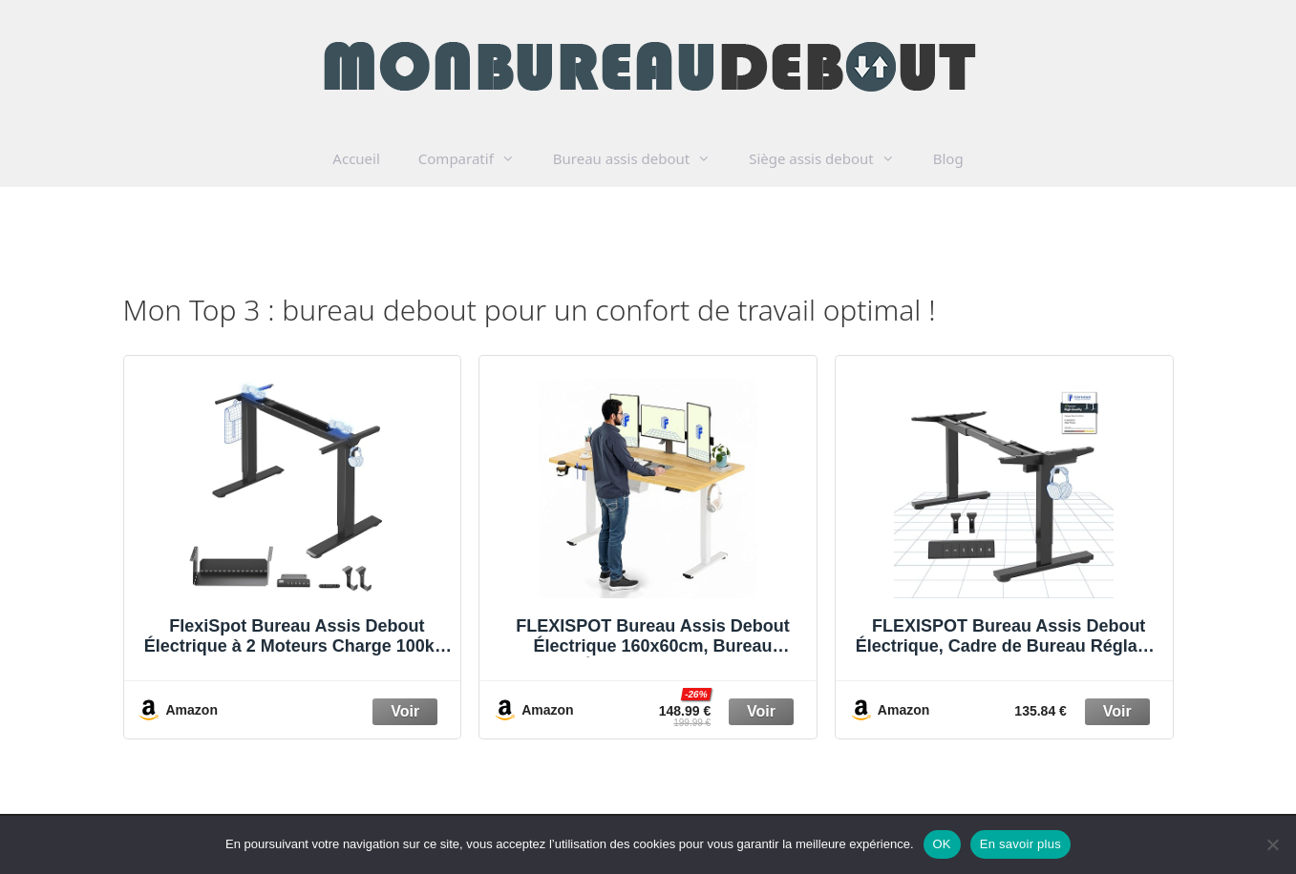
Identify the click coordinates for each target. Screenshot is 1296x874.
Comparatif (476, 158)
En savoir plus (1020, 844)
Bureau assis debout (641, 158)
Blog (948, 158)
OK (942, 844)
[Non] (1272, 844)
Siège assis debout (831, 158)
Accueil (355, 158)
